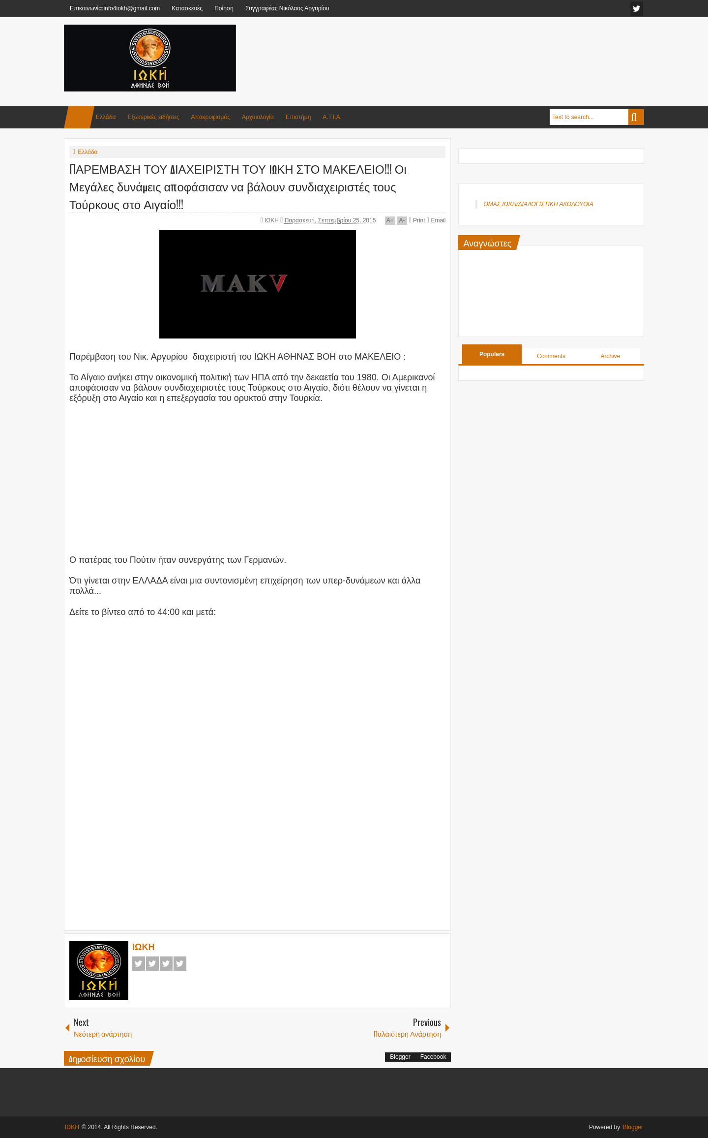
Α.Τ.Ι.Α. (332, 117)
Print (417, 220)
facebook (636, 8)
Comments (551, 356)
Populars (491, 354)
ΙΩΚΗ (272, 220)
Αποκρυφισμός (210, 117)
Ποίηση (224, 8)
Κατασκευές (187, 8)
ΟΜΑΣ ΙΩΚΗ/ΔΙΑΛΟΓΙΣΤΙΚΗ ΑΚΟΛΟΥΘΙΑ (538, 204)
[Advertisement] (465, 49)
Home (79, 117)
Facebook (138, 963)
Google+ (166, 963)
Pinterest (180, 963)
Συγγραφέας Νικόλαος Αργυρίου (287, 8)
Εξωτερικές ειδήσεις (153, 117)
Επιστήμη (298, 117)
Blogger (400, 1056)
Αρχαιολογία (258, 117)
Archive (610, 356)
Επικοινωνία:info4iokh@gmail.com (115, 8)
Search (636, 117)
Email (436, 220)
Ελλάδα (106, 117)
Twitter (152, 963)
